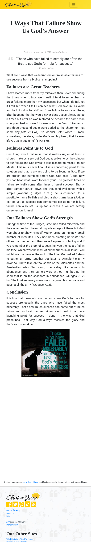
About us (10, 513)
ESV (8, 522)
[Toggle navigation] (73, 5)
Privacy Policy (12, 525)
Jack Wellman (60, 52)
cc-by (25, 482)
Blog (8, 516)
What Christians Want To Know (19, 539)
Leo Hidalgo (33, 482)
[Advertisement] (31, 405)
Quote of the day (13, 510)
